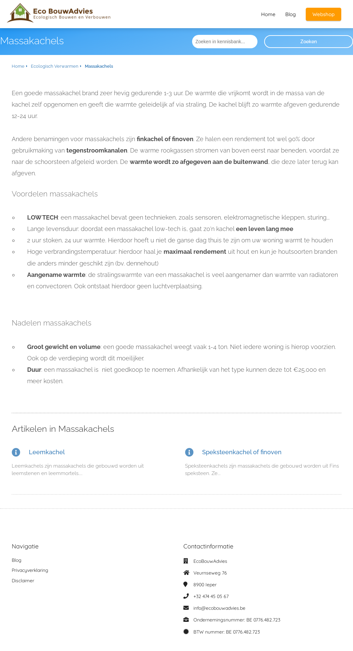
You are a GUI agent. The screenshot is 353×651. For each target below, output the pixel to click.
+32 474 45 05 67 (211, 596)
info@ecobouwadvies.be (219, 608)
